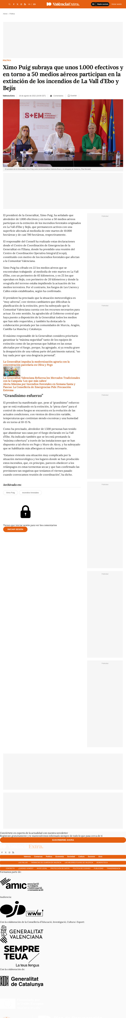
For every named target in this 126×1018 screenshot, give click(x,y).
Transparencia (113, 868)
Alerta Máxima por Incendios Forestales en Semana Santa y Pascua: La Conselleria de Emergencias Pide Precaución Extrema (39, 387)
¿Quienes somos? (25, 868)
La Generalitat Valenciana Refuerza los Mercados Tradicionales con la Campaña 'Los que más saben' (41, 379)
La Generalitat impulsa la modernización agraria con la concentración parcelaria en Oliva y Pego (36, 363)
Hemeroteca (102, 862)
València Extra (9, 96)
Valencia (27, 857)
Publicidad (98, 868)
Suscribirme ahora (63, 840)
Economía (60, 857)
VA (29, 4)
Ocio (100, 857)
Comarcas (38, 857)
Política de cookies (81, 868)
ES (34, 4)
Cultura (81, 857)
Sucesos (91, 857)
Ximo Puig (10, 493)
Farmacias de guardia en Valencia (46, 862)
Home (5, 14)
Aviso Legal (42, 868)
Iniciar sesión (15, 529)
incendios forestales (30, 493)
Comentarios (56, 96)
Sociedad (71, 857)
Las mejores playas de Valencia (79, 862)
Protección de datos (60, 868)
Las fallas (23, 862)
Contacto (10, 868)
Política (7, 60)
